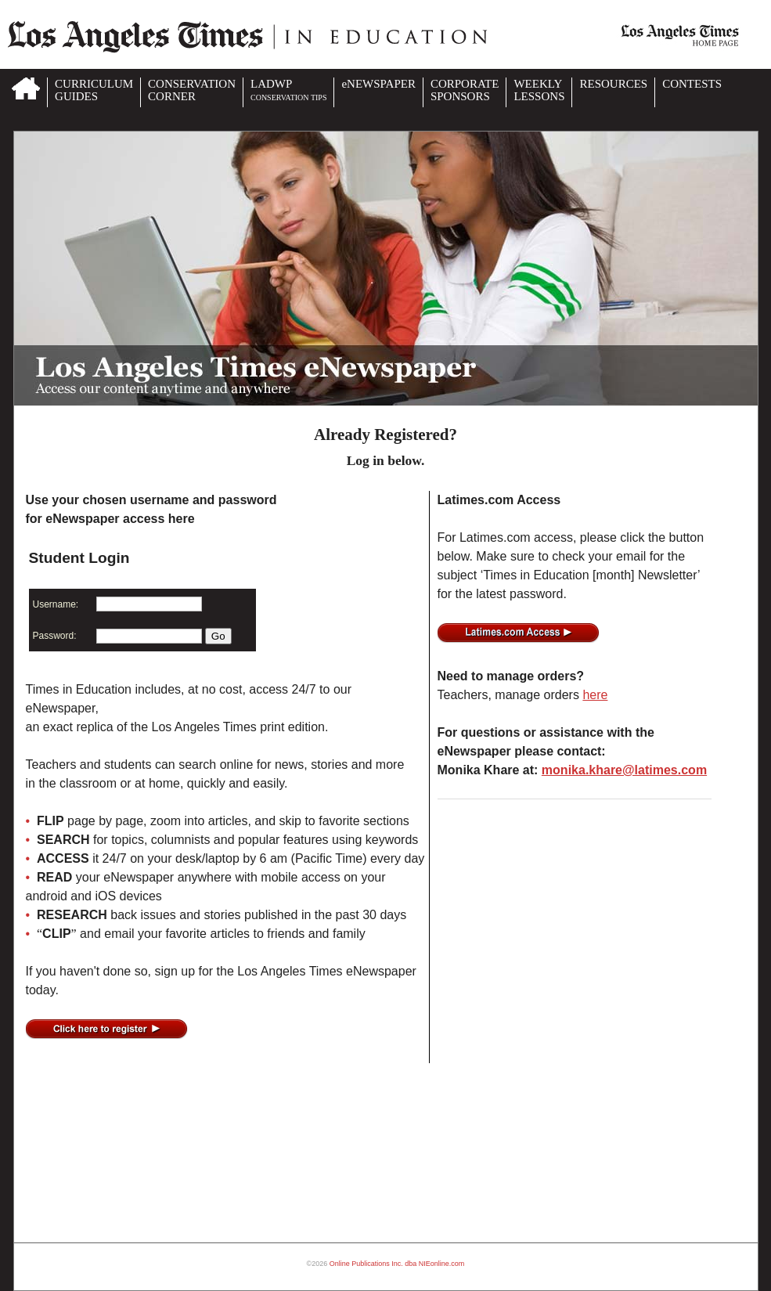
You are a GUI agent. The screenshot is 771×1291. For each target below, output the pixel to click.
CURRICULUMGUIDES (94, 90)
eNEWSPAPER (378, 84)
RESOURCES (613, 84)
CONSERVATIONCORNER (192, 90)
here (594, 694)
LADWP (288, 90)
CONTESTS (692, 84)
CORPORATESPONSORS (465, 90)
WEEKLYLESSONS (538, 90)
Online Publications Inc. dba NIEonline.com (397, 1264)
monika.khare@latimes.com (624, 770)
